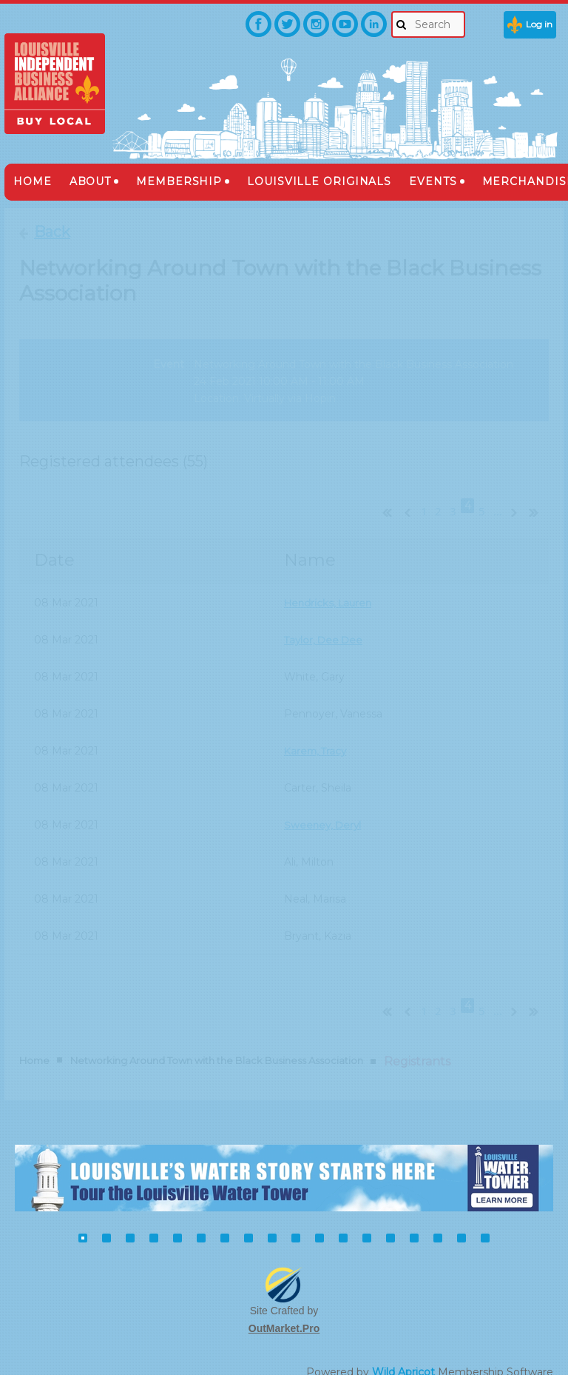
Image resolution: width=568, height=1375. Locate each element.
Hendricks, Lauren (330, 589)
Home (34, 1034)
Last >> (539, 497)
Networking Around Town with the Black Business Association (216, 1034)
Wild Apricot (403, 1346)
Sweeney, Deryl (324, 811)
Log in (539, 24)
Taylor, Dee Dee (325, 626)
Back (52, 232)
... (498, 499)
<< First (383, 497)
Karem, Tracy (317, 737)
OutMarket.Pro (284, 1302)
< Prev (406, 497)
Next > (517, 497)
